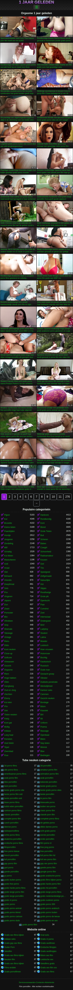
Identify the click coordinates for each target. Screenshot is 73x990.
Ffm (6, 706)
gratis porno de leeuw (50, 916)
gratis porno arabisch (49, 908)
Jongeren (8, 539)
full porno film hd (47, 855)
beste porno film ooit (13, 794)
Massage (44, 731)
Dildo (6, 645)
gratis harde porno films (14, 888)
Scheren (44, 539)
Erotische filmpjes (48, 947)
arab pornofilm (46, 778)
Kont (42, 523)
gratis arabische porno (50, 876)
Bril (41, 714)
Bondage (44, 702)
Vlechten (8, 694)
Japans (7, 600)
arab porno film (11, 778)
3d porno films (10, 766)
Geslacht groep (47, 674)
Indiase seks (10, 939)
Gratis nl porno (47, 939)
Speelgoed (45, 572)
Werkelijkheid (46, 686)
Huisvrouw (45, 653)
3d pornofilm (46, 766)
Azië (6, 564)
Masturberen (10, 560)
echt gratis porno (47, 831)
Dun (6, 604)
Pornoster (8, 613)
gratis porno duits (12, 920)
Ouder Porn (9, 947)
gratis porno (9, 904)
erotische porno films (13, 843)
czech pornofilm (11, 823)
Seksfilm (8, 951)
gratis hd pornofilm (48, 888)
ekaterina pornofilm (12, 839)
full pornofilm (10, 859)
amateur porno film (48, 770)
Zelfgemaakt (46, 576)
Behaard (8, 576)
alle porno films (11, 770)
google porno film (48, 871)
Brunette (8, 523)
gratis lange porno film (14, 892)
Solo (6, 588)
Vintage (7, 637)
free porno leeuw (11, 851)
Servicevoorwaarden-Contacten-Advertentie (36, 982)
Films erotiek (10, 967)
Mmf (42, 625)
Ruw (6, 755)
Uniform (43, 723)
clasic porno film (47, 810)
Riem (6, 674)
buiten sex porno (47, 806)
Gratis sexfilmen (47, 943)
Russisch (44, 666)
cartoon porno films (12, 810)
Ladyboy (44, 629)
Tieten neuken (10, 714)
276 (67, 496)
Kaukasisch (45, 661)
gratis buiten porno (12, 880)
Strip (6, 625)
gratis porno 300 (47, 904)
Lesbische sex (46, 959)
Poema (43, 727)
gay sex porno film (48, 863)
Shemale (8, 629)
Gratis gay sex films (13, 943)
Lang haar (8, 735)
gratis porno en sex (49, 920)
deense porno (10, 827)
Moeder (43, 641)
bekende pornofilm (48, 782)
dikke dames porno (48, 827)
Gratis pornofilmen (12, 971)
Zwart (6, 608)
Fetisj (6, 718)
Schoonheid (45, 551)
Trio (42, 568)
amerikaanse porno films (15, 774)
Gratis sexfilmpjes (48, 951)
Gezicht (7, 666)
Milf (5, 547)
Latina (43, 637)
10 (53, 496)
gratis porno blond (12, 912)
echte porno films (12, 835)
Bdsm (43, 706)
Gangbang (9, 686)
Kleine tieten (9, 527)
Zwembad (8, 751)
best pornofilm (10, 786)
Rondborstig (45, 519)
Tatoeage (8, 633)
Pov (6, 592)
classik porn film (47, 814)
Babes (43, 543)
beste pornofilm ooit (13, 798)
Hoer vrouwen (46, 649)
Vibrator (43, 678)
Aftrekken (8, 621)
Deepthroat (9, 584)
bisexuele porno (47, 802)
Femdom (8, 739)
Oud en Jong (10, 690)
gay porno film (10, 863)
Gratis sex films (47, 971)
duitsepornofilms (11, 831)
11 (60, 496)
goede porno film (47, 867)
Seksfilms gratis (47, 963)
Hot (42, 584)
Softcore (8, 657)
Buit (42, 535)
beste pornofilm (47, 794)
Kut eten (8, 702)
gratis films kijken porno (51, 880)
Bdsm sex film (46, 955)
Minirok (43, 747)
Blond (43, 527)
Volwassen (9, 661)
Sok (6, 710)
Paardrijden (9, 531)
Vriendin (8, 580)
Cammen (44, 694)
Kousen (43, 560)
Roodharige (45, 592)
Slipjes (43, 588)
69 (41, 718)
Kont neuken (10, 649)
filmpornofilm (10, 847)
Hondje (7, 535)
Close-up (8, 653)
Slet (6, 572)
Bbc (6, 617)
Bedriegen (45, 755)
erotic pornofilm (47, 839)
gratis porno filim (29, 924)
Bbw (42, 751)
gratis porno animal (12, 908)
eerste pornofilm (47, 835)
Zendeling (8, 543)
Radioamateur (46, 556)
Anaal (6, 568)
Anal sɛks (44, 935)
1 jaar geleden (36, 2)
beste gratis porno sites (50, 790)
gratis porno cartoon (13, 916)
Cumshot (44, 608)
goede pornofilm (11, 871)
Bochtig (43, 657)
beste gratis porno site (14, 790)
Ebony (7, 698)
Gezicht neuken (47, 698)
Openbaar (44, 735)
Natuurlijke (45, 580)
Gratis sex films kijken (14, 935)
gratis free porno (11, 884)
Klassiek (44, 710)
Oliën (6, 682)
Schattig (7, 551)
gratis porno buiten (48, 912)
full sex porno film (48, 859)
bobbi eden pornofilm (13, 806)
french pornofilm (11, 855)
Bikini (42, 739)
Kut (5, 519)
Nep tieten (45, 743)
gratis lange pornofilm (14, 896)
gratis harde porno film (50, 884)
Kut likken (8, 556)
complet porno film (12, 819)
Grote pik (44, 596)
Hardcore (44, 515)
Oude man (45, 670)
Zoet (42, 613)
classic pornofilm (11, 814)
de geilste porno (47, 823)
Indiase (7, 731)
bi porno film (45, 798)
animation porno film (49, 774)
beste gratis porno (48, 786)
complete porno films (49, 819)
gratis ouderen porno (49, 900)
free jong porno (47, 847)
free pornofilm (46, 851)
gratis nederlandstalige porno (53, 896)
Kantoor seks (46, 690)
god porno (8, 867)
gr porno (8, 876)
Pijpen (7, 515)
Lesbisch (44, 645)
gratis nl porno (10, 900)
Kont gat (8, 723)
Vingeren (8, 596)
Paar (42, 604)
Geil (42, 564)
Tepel (6, 747)
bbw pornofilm (10, 782)
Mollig (6, 727)
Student (43, 633)
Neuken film (9, 959)
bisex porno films (11, 802)
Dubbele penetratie (48, 682)
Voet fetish (9, 743)
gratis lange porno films (50, 892)
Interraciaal (45, 617)
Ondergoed (45, 621)
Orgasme (8, 670)
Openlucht (45, 600)
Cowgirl (43, 547)
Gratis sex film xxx (48, 967)
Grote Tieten (46, 531)
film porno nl (45, 843)
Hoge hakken (10, 678)
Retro (6, 641)
